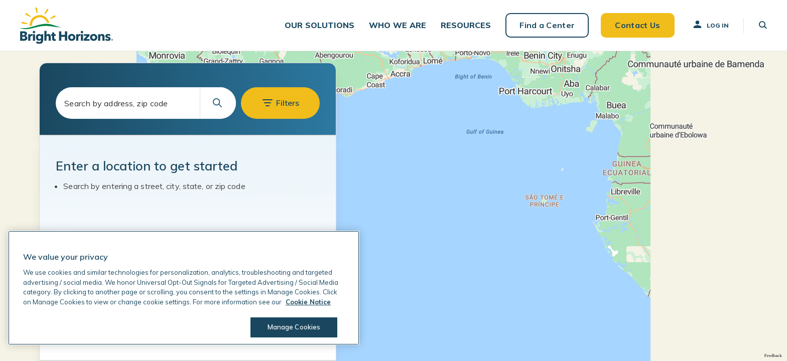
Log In (710, 25)
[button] (319, 25)
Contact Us (637, 25)
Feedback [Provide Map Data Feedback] (773, 355)
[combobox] (145, 103)
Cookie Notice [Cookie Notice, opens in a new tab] (308, 302)
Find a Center (547, 25)
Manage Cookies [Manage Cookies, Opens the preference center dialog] (294, 327)
